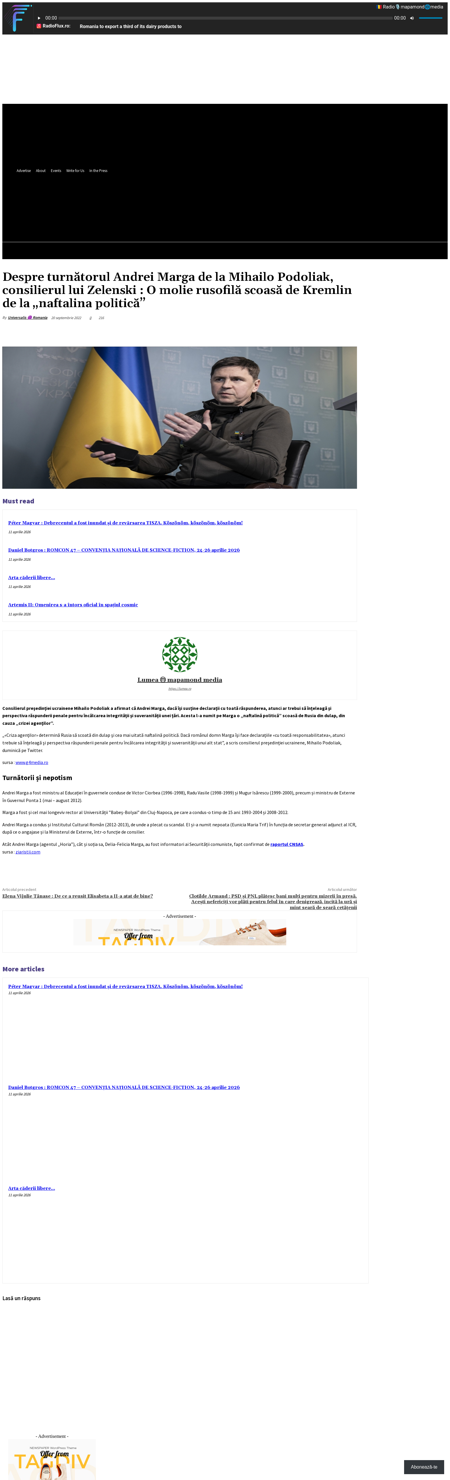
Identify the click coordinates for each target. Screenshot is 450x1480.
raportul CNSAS (286, 844)
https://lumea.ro (179, 688)
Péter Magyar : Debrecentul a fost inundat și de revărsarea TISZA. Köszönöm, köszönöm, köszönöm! (125, 523)
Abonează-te (424, 1466)
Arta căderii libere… (31, 578)
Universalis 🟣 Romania (27, 317)
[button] (353, 215)
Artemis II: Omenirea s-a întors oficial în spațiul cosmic (73, 605)
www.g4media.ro (31, 762)
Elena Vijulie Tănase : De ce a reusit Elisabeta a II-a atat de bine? (77, 896)
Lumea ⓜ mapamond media (179, 680)
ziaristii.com (27, 852)
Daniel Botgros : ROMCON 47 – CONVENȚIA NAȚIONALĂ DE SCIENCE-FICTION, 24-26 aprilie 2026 (124, 550)
